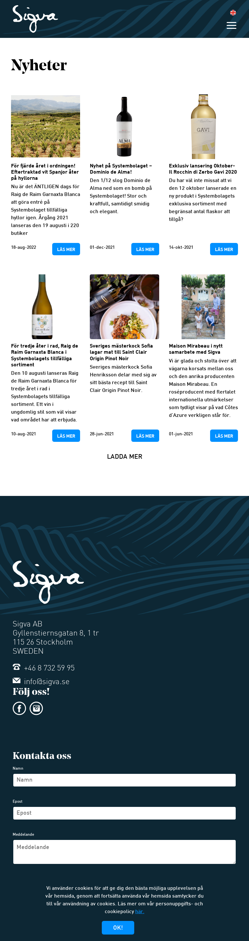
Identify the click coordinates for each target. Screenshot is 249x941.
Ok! (118, 928)
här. (139, 912)
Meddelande (23, 835)
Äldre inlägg (14, 491)
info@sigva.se (41, 682)
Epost (17, 802)
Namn (18, 769)
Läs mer (66, 249)
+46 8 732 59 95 (44, 668)
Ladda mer (124, 457)
